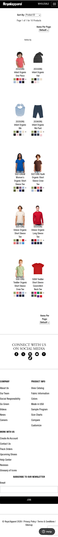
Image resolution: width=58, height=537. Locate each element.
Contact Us (5, 444)
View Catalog (37, 388)
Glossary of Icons (8, 470)
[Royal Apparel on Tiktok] (30, 358)
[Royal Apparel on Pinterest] (44, 354)
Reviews (4, 465)
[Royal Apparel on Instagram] (30, 354)
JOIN (29, 500)
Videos (3, 409)
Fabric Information (40, 393)
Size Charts (36, 415)
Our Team (4, 393)
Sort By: (21, 15)
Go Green (4, 404)
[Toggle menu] (54, 4)
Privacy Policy (30, 522)
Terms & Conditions (46, 522)
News (3, 415)
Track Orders (6, 449)
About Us (4, 388)
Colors (34, 399)
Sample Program (39, 409)
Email (2, 483)
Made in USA (37, 404)
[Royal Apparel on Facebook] (16, 354)
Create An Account (9, 438)
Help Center (5, 460)
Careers (3, 420)
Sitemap (29, 525)
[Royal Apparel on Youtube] (37, 354)
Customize (36, 425)
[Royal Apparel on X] (23, 354)
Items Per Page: (44, 29)
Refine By (27, 40)
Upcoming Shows (8, 454)
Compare (35, 420)
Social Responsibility (10, 399)
